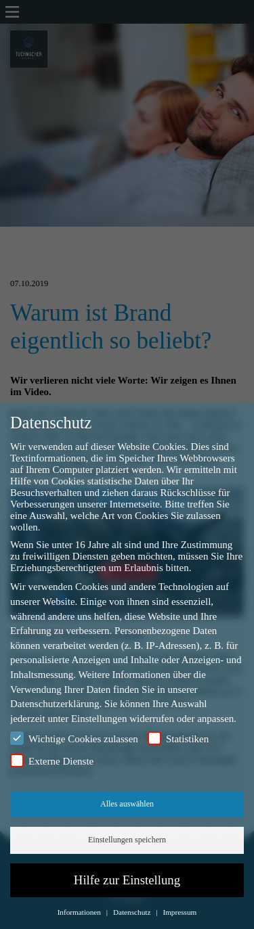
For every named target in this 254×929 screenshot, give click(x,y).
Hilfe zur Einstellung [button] (127, 880)
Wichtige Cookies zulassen (74, 738)
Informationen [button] (80, 912)
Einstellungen (99, 718)
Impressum (179, 912)
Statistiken (178, 738)
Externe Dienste (51, 760)
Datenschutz (132, 912)
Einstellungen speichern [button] (127, 839)
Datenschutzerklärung (55, 703)
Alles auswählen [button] (127, 804)
